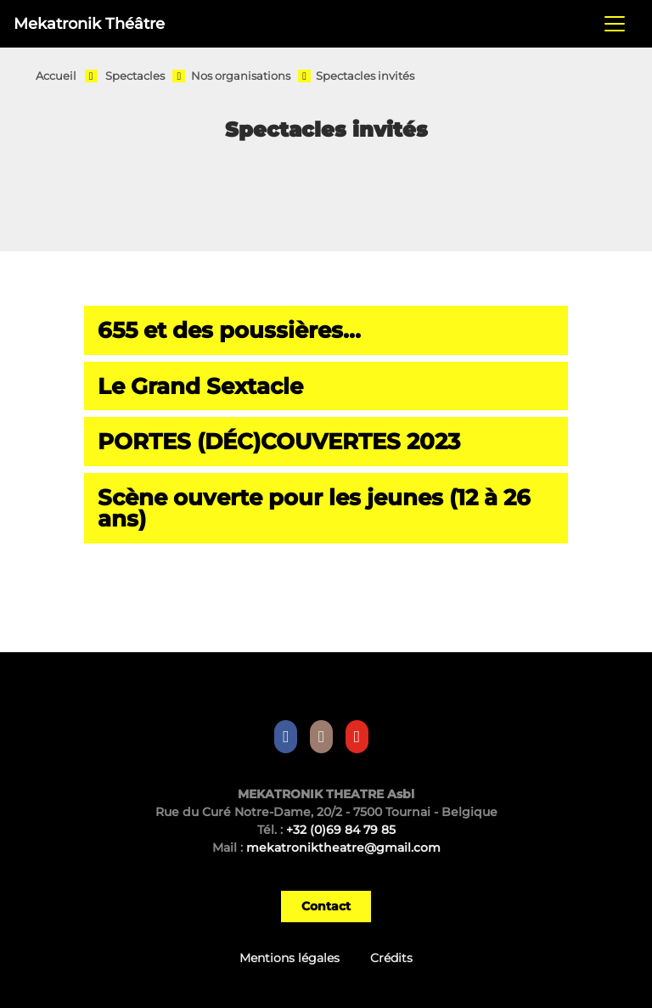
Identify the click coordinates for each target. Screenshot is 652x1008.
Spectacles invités (365, 76)
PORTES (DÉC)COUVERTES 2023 (279, 441)
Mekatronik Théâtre (89, 23)
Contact (326, 906)
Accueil (56, 76)
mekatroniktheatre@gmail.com (343, 847)
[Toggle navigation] (614, 24)
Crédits (391, 958)
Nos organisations (240, 76)
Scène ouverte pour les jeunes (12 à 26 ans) (314, 508)
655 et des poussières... (229, 330)
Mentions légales (289, 958)
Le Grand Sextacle (200, 386)
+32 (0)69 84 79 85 (341, 829)
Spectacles (135, 76)
